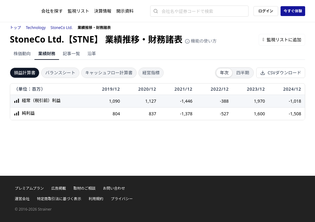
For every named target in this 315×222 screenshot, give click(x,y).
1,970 (259, 101)
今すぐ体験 (293, 11)
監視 (78, 11)
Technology (36, 27)
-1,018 (295, 101)
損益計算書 (24, 73)
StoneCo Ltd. (61, 27)
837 (152, 114)
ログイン (265, 11)
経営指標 (151, 73)
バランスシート (60, 73)
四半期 (242, 73)
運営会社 (22, 198)
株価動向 (22, 53)
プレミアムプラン (29, 188)
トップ (15, 27)
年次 (224, 73)
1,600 (259, 114)
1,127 (150, 101)
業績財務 (46, 53)
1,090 (114, 101)
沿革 (91, 53)
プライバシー (122, 198)
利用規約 (96, 198)
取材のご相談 (84, 188)
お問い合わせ (114, 188)
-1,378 (186, 114)
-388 (224, 101)
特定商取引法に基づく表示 (59, 198)
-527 (224, 114)
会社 (52, 11)
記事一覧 (71, 53)
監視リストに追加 (282, 40)
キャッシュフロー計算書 (109, 73)
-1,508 (295, 114)
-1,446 (186, 101)
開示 (125, 11)
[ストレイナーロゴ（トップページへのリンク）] (25, 11)
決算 (102, 11)
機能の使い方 (201, 41)
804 (116, 114)
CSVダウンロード (280, 73)
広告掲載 (58, 188)
